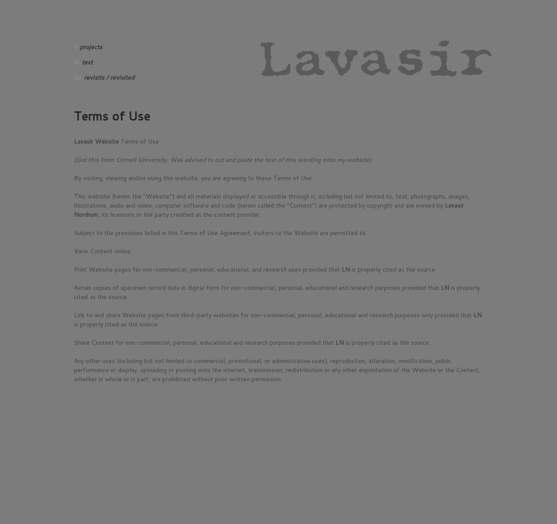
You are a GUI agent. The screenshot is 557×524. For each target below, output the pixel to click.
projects (91, 47)
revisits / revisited (109, 77)
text (87, 62)
